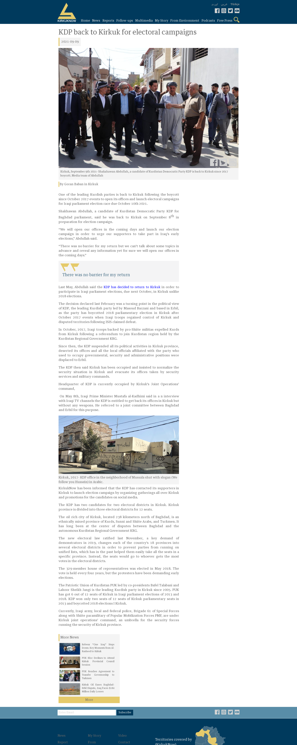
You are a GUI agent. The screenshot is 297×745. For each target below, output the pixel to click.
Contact (125, 672)
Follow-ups (67, 679)
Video (123, 666)
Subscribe (126, 643)
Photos (94, 683)
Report (64, 672)
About (123, 679)
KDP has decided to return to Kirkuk (131, 287)
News (63, 666)
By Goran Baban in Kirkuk (79, 184)
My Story (95, 666)
